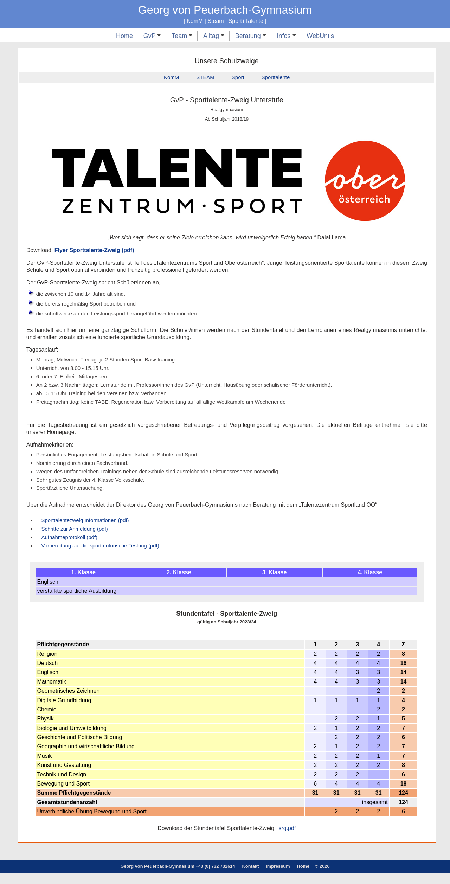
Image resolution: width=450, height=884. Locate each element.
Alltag (213, 35)
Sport (238, 78)
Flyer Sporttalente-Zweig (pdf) (94, 251)
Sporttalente (279, 78)
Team (182, 35)
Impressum (278, 877)
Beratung (250, 35)
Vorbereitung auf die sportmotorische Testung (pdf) (105, 556)
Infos (286, 35)
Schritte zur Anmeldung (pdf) (77, 539)
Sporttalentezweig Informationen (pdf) (89, 529)
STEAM (203, 78)
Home (124, 35)
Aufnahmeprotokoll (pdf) (72, 547)
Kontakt (250, 877)
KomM (168, 78)
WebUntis (320, 35)
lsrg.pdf (286, 840)
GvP (152, 35)
